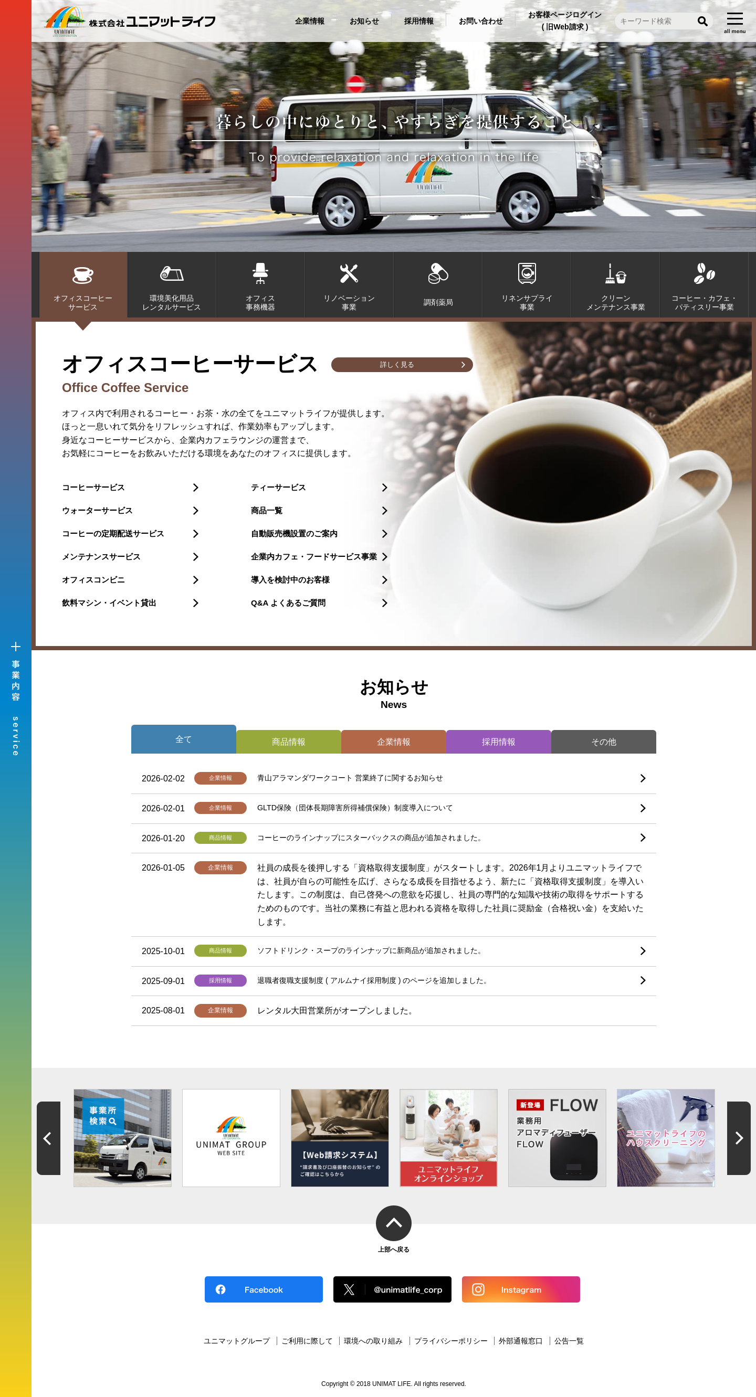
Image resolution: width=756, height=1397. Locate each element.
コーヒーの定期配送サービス (113, 533)
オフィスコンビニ (93, 579)
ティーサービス (278, 487)
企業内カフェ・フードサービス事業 (314, 556)
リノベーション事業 (349, 302)
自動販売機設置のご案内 (294, 533)
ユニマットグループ (237, 1341)
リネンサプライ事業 (527, 302)
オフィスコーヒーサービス (83, 302)
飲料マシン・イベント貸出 (109, 602)
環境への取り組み (373, 1341)
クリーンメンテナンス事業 (615, 302)
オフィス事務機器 (260, 302)
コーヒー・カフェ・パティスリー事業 (704, 302)
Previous (48, 1138)
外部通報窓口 (521, 1341)
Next (739, 1138)
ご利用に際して (307, 1341)
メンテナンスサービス (101, 556)
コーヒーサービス (93, 487)
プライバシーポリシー (451, 1341)
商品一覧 (266, 510)
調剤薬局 (438, 302)
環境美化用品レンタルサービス (171, 302)
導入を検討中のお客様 (290, 579)
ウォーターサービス (97, 510)
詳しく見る (397, 365)
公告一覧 (569, 1341)
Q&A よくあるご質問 (288, 602)
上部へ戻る (394, 1249)
